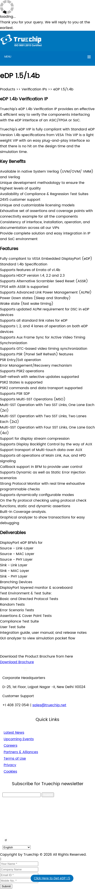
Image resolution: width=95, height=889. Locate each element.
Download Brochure (17, 662)
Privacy (10, 765)
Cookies (10, 771)
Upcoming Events (19, 739)
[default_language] (16, 847)
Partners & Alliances (21, 752)
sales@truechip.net (49, 705)
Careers (10, 745)
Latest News (14, 732)
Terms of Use (15, 758)
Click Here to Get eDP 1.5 (52, 878)
